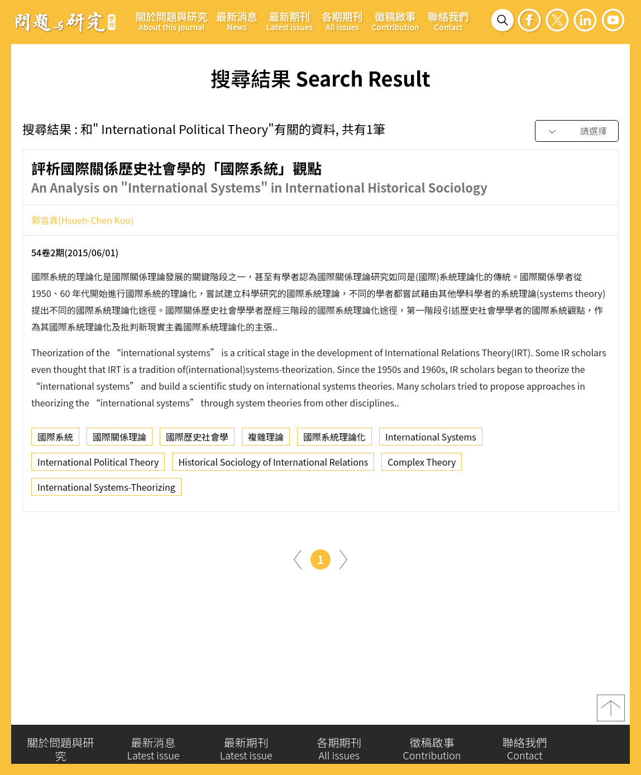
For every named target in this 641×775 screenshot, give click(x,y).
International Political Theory (98, 465)
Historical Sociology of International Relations (273, 465)
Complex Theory (422, 465)
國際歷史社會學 (197, 440)
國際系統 (55, 440)
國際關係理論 (119, 440)
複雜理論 (266, 440)
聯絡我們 (448, 20)
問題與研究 (65, 22)
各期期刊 (342, 20)
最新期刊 (289, 20)
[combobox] (576, 131)
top (611, 710)
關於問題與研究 (172, 20)
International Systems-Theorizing (106, 490)
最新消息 (237, 20)
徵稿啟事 (395, 20)
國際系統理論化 (334, 440)
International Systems (430, 440)
